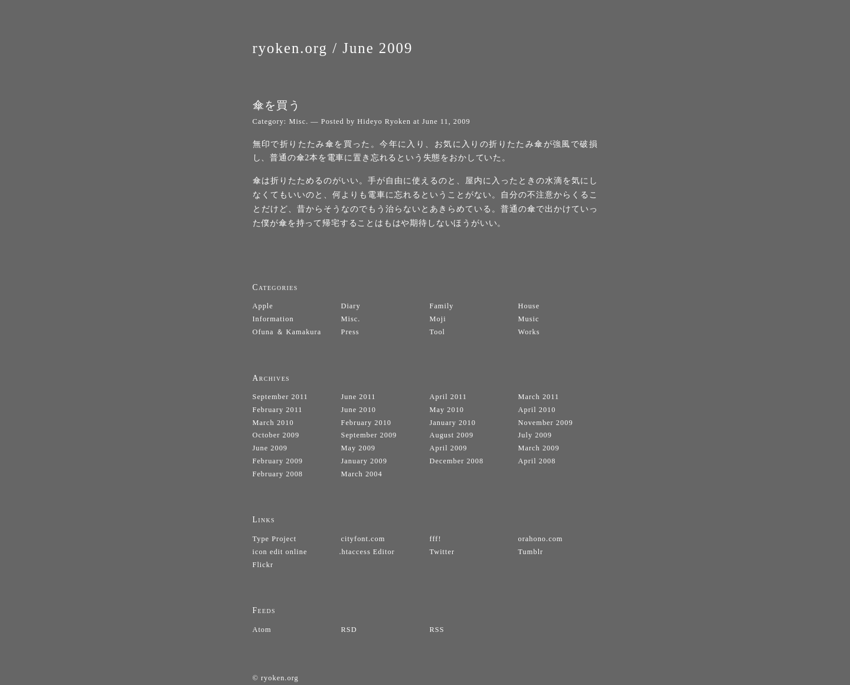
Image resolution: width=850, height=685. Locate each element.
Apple (263, 306)
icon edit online (280, 552)
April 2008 (537, 461)
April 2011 (449, 397)
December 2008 (457, 461)
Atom (262, 629)
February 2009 (278, 461)
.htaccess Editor (366, 552)
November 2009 (545, 423)
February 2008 (278, 474)
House (529, 306)
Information (273, 319)
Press (350, 332)
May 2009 (358, 448)
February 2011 (278, 410)
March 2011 (539, 397)
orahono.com (540, 539)
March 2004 (361, 474)
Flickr (263, 565)
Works (529, 332)
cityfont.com (363, 539)
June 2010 (359, 410)
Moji (438, 319)
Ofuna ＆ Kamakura (287, 332)
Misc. (298, 121)
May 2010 (447, 410)
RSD (349, 629)
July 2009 (535, 435)
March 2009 (539, 448)
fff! (436, 539)
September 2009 (369, 435)
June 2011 (358, 397)
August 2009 (452, 435)
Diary (351, 306)
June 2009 (377, 48)
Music (529, 319)
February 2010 (366, 423)
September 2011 (280, 397)
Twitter (442, 552)
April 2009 (449, 448)
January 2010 (453, 423)
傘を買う (277, 105)
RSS (437, 629)
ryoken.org (290, 48)
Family (442, 306)
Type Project (275, 539)
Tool (438, 332)
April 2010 (537, 410)
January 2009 (364, 461)
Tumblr (531, 552)
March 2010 (273, 423)
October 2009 (276, 435)
